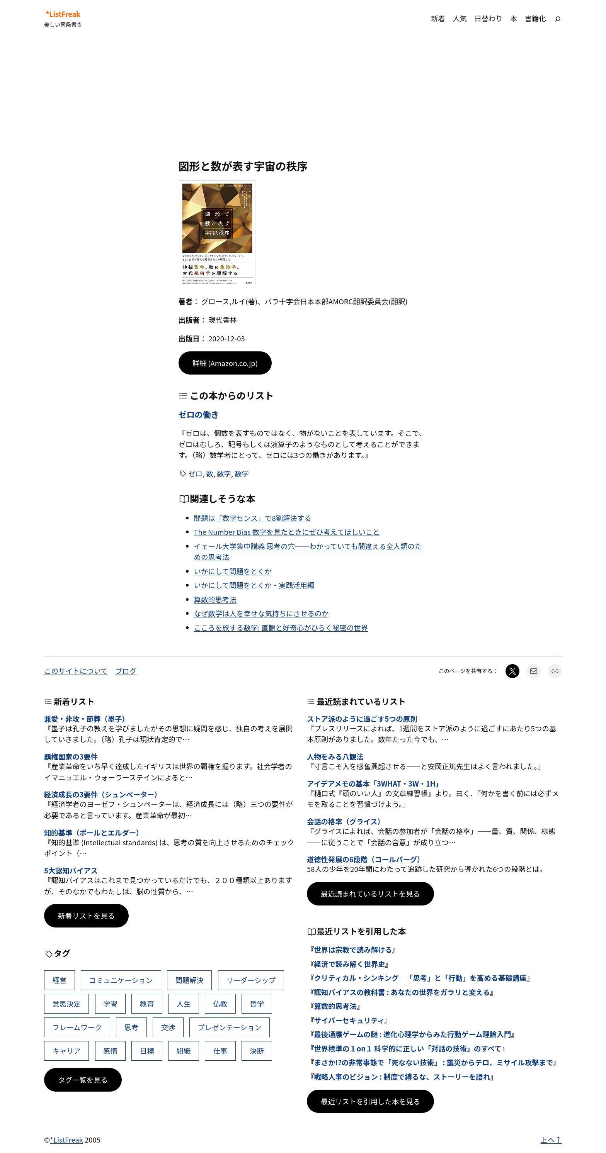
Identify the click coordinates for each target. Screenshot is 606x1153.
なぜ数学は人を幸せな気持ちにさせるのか (261, 613)
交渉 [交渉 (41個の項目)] (168, 1027)
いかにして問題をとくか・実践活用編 (254, 585)
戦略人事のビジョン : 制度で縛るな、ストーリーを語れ (402, 1077)
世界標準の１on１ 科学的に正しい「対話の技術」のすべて (407, 1048)
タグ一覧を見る (83, 1080)
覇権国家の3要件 (71, 756)
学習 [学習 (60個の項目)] (110, 1004)
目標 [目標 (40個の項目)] (147, 1051)
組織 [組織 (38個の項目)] (184, 1051)
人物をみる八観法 (335, 756)
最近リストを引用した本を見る (370, 1101)
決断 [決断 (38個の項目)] (257, 1051)
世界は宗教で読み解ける (353, 949)
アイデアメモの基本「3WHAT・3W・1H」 (375, 783)
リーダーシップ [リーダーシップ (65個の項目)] (251, 980)
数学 (242, 473)
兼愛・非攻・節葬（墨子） (86, 718)
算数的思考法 (215, 599)
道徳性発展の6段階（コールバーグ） (365, 859)
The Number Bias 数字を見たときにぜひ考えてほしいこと (287, 532)
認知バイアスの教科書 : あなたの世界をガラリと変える (402, 992)
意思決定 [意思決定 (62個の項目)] (66, 1004)
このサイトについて (76, 671)
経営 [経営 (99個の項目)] (59, 980)
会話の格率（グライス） (346, 821)
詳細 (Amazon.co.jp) (225, 363)
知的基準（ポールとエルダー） (93, 832)
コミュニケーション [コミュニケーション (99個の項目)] (121, 980)
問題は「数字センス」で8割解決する (253, 518)
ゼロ (195, 473)
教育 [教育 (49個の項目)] (147, 1004)
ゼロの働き (199, 414)
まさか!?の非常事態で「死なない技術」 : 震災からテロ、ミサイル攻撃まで (433, 1062)
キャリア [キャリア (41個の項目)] (66, 1051)
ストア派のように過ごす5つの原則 (362, 718)
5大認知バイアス (71, 870)
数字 (224, 473)
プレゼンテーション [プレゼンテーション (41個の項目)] (229, 1027)
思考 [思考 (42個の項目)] (131, 1027)
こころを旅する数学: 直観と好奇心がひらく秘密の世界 (281, 627)
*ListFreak (63, 13)
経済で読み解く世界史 (349, 964)
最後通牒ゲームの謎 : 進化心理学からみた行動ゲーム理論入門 (412, 1034)
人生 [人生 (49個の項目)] (184, 1004)
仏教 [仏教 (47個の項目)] (220, 1004)
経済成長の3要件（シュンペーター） (102, 794)
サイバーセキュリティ (349, 1020)
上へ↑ (551, 1139)
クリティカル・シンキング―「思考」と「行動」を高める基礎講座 (420, 978)
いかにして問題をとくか (233, 571)
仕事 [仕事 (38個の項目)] (220, 1051)
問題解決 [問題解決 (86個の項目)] (189, 980)
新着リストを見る (86, 916)
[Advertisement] (303, 98)
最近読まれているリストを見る (370, 893)
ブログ (125, 671)
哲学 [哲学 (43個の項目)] (257, 1004)
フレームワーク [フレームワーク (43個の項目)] (77, 1027)
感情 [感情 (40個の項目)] (110, 1051)
